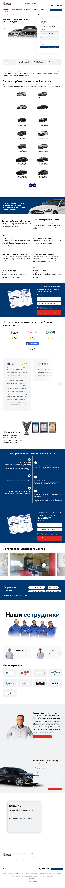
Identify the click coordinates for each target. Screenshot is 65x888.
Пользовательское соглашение (19, 860)
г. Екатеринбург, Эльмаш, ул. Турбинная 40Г (21, 818)
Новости (35, 9)
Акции (42, 9)
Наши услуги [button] (27, 9)
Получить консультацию (49, 47)
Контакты (5, 11)
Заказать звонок (56, 10)
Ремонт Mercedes (7, 14)
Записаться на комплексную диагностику (49, 312)
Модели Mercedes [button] (16, 9)
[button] (60, 384)
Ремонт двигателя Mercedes (20, 14)
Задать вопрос (55, 789)
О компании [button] (6, 9)
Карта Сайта (33, 856)
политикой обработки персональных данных (48, 43)
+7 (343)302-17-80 (56, 5)
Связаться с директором (42, 736)
